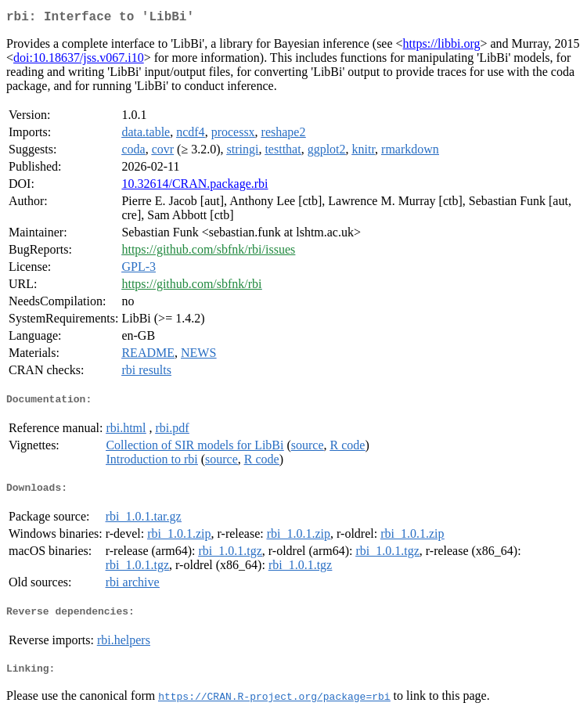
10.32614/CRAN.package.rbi (194, 186)
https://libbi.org (442, 46)
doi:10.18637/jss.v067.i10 (78, 60)
